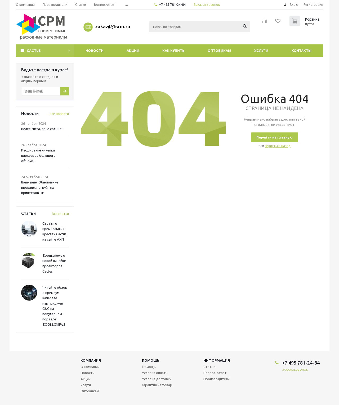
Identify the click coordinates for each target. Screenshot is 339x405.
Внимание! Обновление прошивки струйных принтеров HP (39, 187)
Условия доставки (157, 379)
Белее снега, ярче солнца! (41, 129)
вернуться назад (278, 146)
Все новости (59, 114)
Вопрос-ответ (215, 373)
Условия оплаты (155, 373)
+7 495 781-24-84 (172, 4)
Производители (216, 379)
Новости (95, 50)
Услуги (261, 50)
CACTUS (34, 50)
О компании (90, 367)
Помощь (150, 360)
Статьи (209, 367)
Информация (216, 360)
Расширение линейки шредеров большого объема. (38, 155)
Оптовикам (219, 50)
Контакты (301, 50)
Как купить (173, 50)
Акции (133, 50)
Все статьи (60, 213)
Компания (91, 360)
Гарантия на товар (157, 385)
